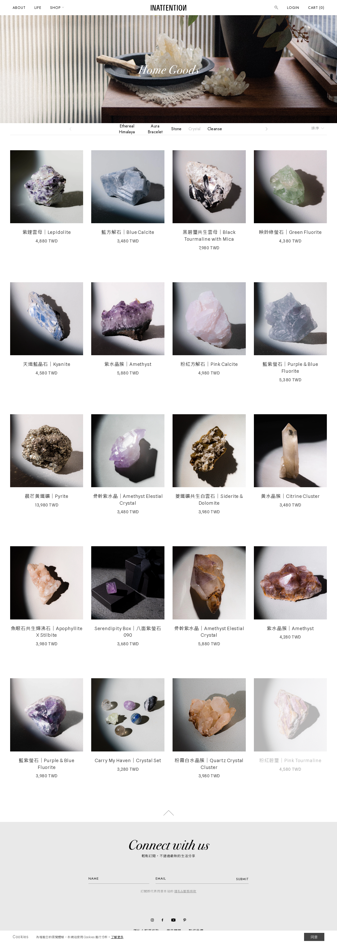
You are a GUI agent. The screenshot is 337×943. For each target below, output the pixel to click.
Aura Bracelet (155, 129)
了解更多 (117, 937)
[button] (70, 129)
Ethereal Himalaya (127, 129)
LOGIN (293, 7)
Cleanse (215, 129)
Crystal (195, 129)
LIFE (37, 7)
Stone (176, 129)
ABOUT (19, 7)
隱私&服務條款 (185, 891)
